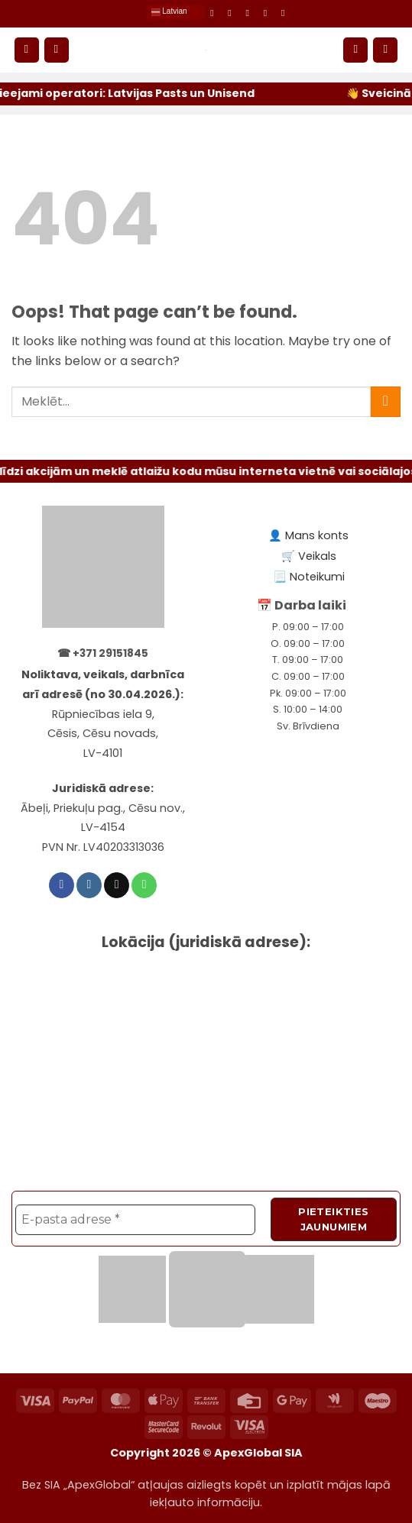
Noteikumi (317, 576)
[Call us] (268, 13)
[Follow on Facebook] (214, 13)
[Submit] (386, 401)
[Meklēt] (56, 50)
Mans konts (317, 535)
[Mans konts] (355, 50)
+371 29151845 (110, 653)
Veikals (317, 556)
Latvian (169, 12)
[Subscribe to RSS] (285, 13)
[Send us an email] (250, 13)
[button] (27, 50)
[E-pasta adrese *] (135, 1219)
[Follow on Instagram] (232, 13)
